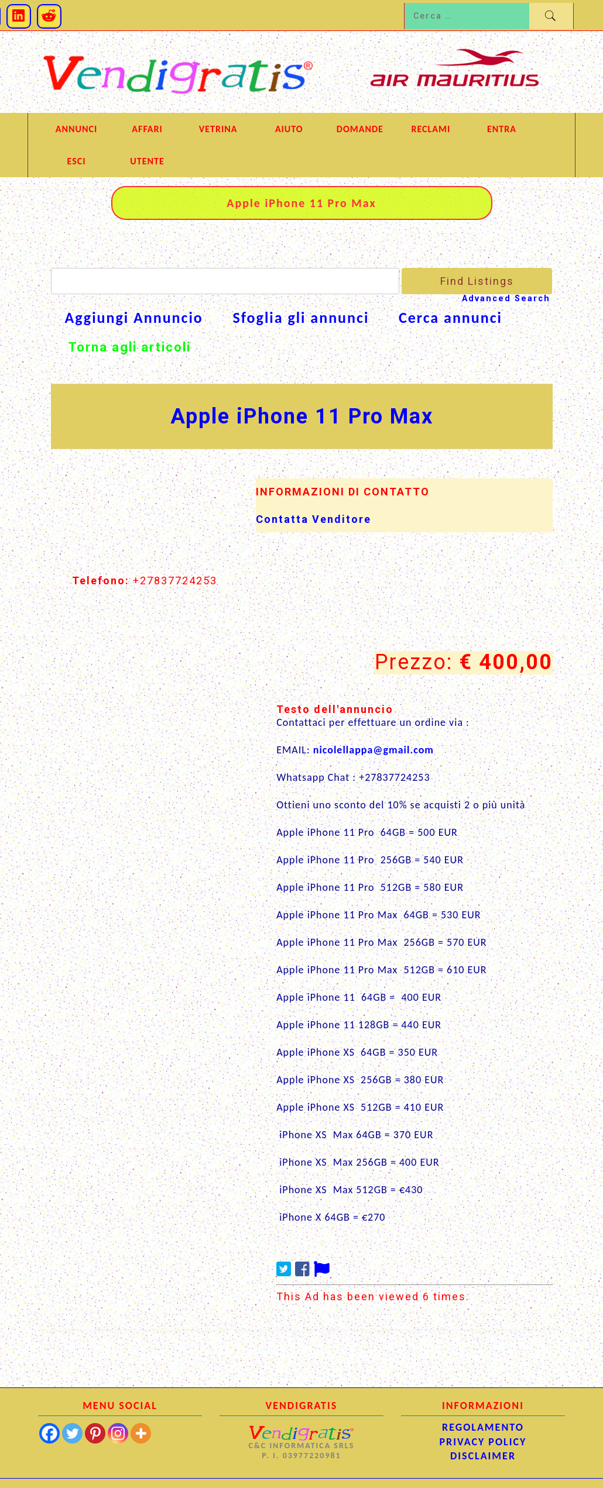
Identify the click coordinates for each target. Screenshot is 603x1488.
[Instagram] (118, 1433)
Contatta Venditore (313, 519)
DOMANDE (360, 129)
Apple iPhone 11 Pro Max (301, 416)
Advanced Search (506, 299)
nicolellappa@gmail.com (373, 749)
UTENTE (147, 161)
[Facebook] (49, 1433)
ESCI (76, 161)
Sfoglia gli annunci (300, 317)
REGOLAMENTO (483, 1427)
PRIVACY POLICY (483, 1441)
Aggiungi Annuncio (134, 317)
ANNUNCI (77, 129)
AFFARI (147, 129)
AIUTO (289, 129)
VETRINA (218, 129)
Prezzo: (414, 662)
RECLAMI (431, 129)
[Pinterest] (95, 1433)
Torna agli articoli (129, 347)
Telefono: (100, 580)
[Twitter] (72, 1433)
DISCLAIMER (483, 1455)
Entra (501, 129)
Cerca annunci (450, 317)
